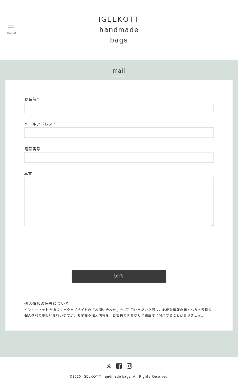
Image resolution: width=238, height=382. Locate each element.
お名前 (31, 99)
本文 (28, 173)
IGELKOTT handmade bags (119, 29)
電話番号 (32, 148)
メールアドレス (39, 124)
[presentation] (65, 246)
